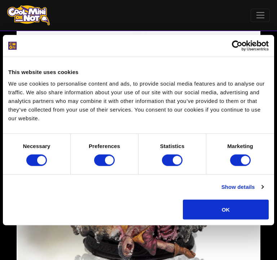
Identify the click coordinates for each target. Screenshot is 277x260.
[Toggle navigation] (260, 15)
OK (226, 209)
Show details (238, 187)
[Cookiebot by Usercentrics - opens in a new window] (237, 45)
